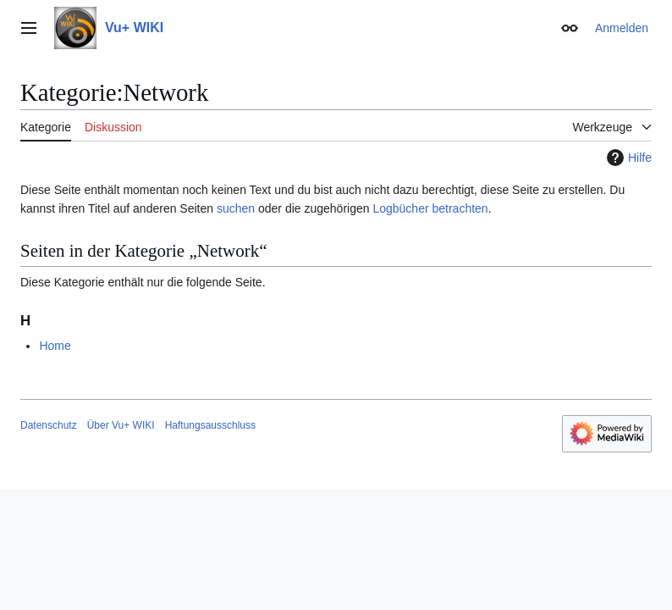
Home (54, 345)
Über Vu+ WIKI (121, 425)
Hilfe (627, 157)
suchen (236, 208)
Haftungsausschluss (210, 425)
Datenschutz (48, 425)
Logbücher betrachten (429, 208)
